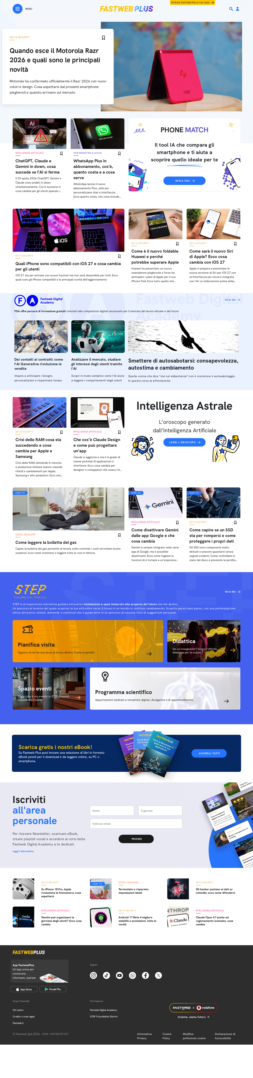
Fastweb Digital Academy (103, 1010)
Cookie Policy (167, 1036)
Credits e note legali (24, 1016)
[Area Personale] (237, 9)
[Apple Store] (24, 989)
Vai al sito (230, 299)
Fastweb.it (18, 1023)
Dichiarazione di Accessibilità (225, 1036)
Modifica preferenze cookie (194, 1036)
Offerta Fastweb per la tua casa (190, 2)
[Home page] (126, 9)
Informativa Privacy (144, 1036)
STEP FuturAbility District (104, 1016)
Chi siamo (18, 1010)
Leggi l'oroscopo (182, 442)
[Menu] (22, 9)
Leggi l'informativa (23, 851)
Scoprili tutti (209, 753)
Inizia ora (182, 180)
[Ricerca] (231, 9)
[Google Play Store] (53, 989)
